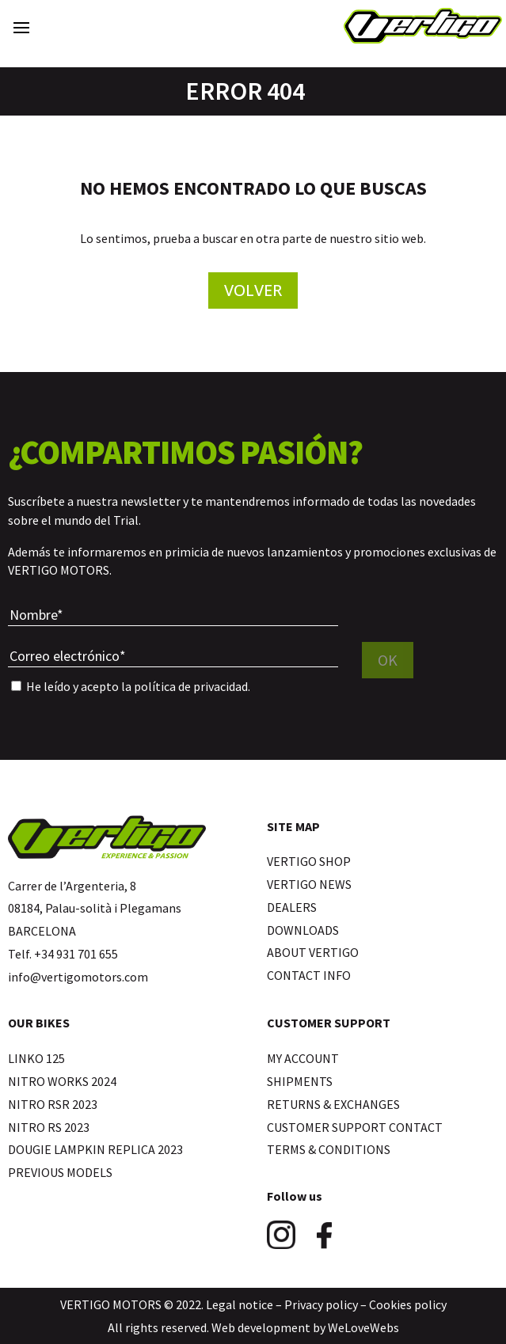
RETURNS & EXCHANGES (333, 1104)
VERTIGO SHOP (309, 861)
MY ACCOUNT (303, 1058)
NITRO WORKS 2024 (62, 1081)
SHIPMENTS (300, 1081)
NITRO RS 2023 (48, 1127)
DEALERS (292, 907)
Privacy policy (321, 1304)
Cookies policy (408, 1304)
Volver (253, 290)
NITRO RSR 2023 (52, 1104)
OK (388, 660)
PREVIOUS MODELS (60, 1172)
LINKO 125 (36, 1058)
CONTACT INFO (309, 975)
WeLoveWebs (363, 1327)
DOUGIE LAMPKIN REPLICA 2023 (95, 1149)
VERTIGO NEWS (309, 884)
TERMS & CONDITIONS (328, 1149)
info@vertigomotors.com (78, 977)
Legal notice (239, 1304)
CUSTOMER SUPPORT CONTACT (355, 1127)
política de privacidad (191, 686)
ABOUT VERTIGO (313, 952)
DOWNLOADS (303, 930)
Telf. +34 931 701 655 (63, 954)
